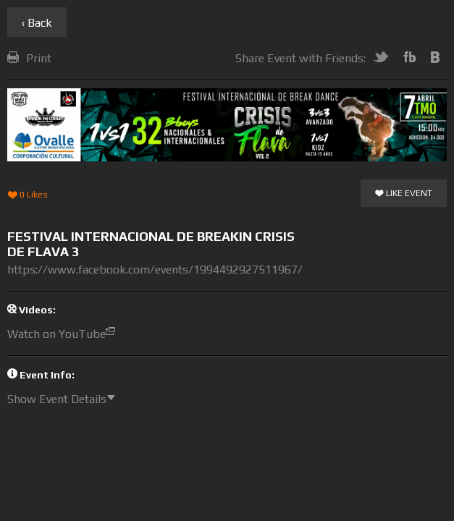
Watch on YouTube (64, 334)
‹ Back (37, 23)
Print (29, 58)
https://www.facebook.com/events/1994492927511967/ (155, 269)
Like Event (403, 194)
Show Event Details (64, 399)
